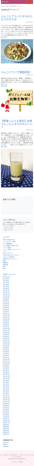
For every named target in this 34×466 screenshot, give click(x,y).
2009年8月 (6, 426)
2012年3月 (6, 371)
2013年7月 (6, 350)
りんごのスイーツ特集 (9, 241)
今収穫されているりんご (10, 259)
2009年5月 (6, 432)
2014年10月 (6, 332)
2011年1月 (6, 396)
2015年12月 (6, 315)
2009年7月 (6, 428)
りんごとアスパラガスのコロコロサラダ (17, 17)
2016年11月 (6, 294)
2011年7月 (6, 384)
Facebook (6, 446)
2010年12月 (6, 398)
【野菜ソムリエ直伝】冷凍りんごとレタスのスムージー (16, 124)
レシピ (5, 251)
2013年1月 (6, 357)
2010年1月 (6, 419)
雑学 (4, 268)
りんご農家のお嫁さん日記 (10, 245)
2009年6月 (6, 430)
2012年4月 (6, 369)
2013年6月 (6, 352)
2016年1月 (6, 313)
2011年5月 (6, 388)
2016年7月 (6, 302)
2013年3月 (6, 355)
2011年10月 (6, 378)
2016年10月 (6, 296)
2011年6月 (6, 386)
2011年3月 (6, 392)
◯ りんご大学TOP (9, 226)
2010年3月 (6, 415)
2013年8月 (6, 348)
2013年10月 (6, 344)
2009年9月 (6, 424)
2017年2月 (6, 288)
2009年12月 (6, 421)
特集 (4, 266)
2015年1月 (6, 327)
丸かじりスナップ (8, 253)
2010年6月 (6, 409)
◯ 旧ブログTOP (8, 228)
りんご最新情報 (7, 243)
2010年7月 (6, 407)
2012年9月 (6, 365)
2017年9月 (6, 279)
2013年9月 (6, 346)
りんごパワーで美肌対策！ (16, 72)
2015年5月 (6, 321)
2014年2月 (6, 338)
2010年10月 (6, 401)
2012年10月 (6, 363)
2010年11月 (6, 399)
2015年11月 (6, 317)
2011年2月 (6, 394)
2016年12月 (6, 292)
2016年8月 (6, 300)
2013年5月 (6, 353)
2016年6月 (6, 304)
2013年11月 (6, 342)
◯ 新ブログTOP (8, 230)
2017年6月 (6, 284)
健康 (4, 261)
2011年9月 (6, 380)
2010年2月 (6, 417)
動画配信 (5, 263)
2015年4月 (6, 323)
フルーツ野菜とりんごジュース (12, 249)
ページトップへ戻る (17, 462)
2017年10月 (6, 277)
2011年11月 (6, 376)
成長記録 (5, 264)
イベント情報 (7, 247)
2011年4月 (6, 390)
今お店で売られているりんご (11, 255)
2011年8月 (6, 382)
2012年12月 (6, 359)
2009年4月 (6, 434)
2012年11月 (6, 361)
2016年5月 (6, 306)
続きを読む (4, 37)
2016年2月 (6, 311)
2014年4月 (6, 334)
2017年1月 (6, 290)
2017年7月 (6, 283)
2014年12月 (6, 329)
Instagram (6, 442)
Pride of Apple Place (9, 240)
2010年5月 (6, 411)
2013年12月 (6, 340)
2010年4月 (6, 413)
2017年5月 (6, 286)
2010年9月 (6, 403)
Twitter (5, 444)
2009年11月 (6, 422)
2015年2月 (6, 325)
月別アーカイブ (9, 274)
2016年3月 (6, 309)
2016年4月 (6, 307)
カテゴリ (6, 237)
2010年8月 (6, 405)
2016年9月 (6, 298)
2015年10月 (6, 319)
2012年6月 (6, 367)
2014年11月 (6, 330)
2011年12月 (6, 375)
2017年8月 (6, 281)
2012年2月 (6, 373)
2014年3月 (6, 336)
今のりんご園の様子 (8, 257)
